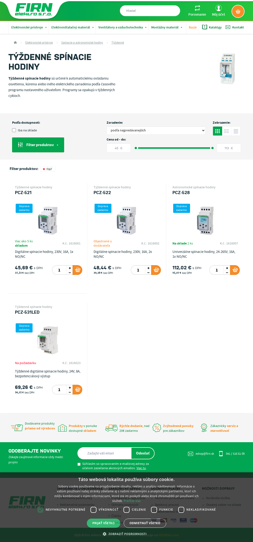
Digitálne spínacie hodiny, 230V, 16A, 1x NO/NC (44, 254)
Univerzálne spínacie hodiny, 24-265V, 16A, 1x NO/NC (203, 254)
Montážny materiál (167, 27)
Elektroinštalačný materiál (73, 27)
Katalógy (212, 27)
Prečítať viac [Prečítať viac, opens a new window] (132, 501)
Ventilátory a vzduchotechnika (123, 27)
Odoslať (143, 453)
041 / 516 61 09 (231, 453)
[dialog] (126, 507)
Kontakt (235, 27)
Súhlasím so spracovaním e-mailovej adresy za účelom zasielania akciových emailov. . (113, 466)
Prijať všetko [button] (103, 523)
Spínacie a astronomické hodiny (82, 43)
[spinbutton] (59, 270)
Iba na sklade (24, 130)
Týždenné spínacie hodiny (33, 187)
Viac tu (141, 468)
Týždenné (117, 43)
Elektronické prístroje (29, 27)
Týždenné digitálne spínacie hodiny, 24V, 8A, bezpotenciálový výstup (48, 374)
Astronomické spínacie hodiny (194, 187)
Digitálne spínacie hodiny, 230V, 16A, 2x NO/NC (123, 254)
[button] (126, 533)
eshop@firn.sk (201, 453)
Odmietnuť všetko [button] (145, 523)
